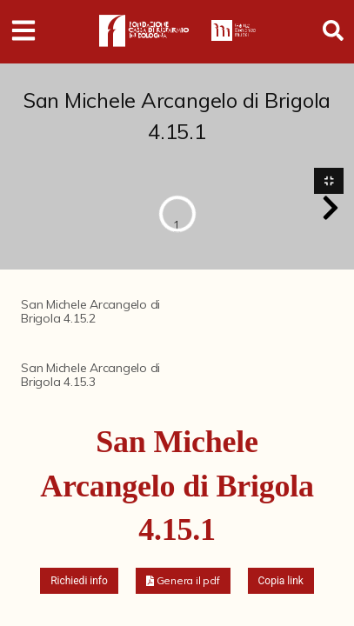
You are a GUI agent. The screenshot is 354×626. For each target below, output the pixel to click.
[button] (330, 208)
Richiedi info (79, 581)
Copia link (281, 581)
